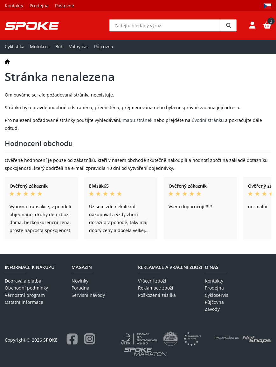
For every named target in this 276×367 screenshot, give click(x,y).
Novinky (80, 281)
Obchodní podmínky (26, 288)
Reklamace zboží (155, 288)
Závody (212, 309)
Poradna (80, 288)
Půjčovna (103, 46)
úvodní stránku (208, 120)
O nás (211, 267)
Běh (59, 46)
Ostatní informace (24, 302)
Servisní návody (88, 295)
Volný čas (79, 46)
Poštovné (64, 6)
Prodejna (39, 6)
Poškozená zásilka (157, 295)
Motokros (40, 46)
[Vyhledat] (229, 25)
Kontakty (14, 6)
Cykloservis (216, 295)
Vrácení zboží (152, 281)
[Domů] (7, 61)
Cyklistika (14, 46)
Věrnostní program (25, 295)
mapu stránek (137, 120)
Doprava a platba (23, 281)
